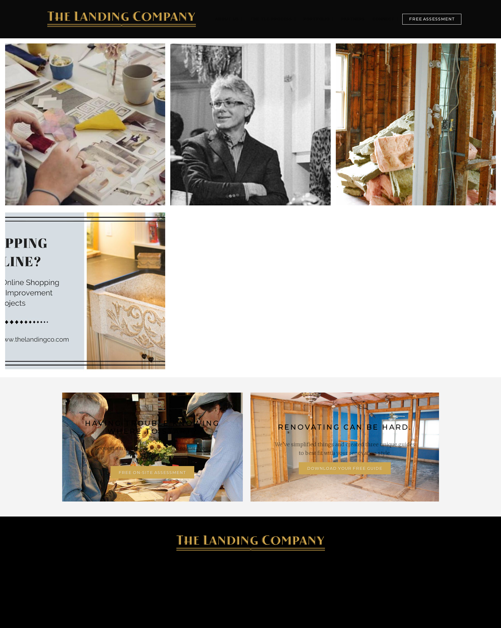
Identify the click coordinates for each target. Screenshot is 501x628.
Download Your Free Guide (344, 468)
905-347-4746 (105, 581)
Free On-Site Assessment (152, 472)
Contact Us (392, 581)
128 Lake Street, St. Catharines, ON (200, 581)
